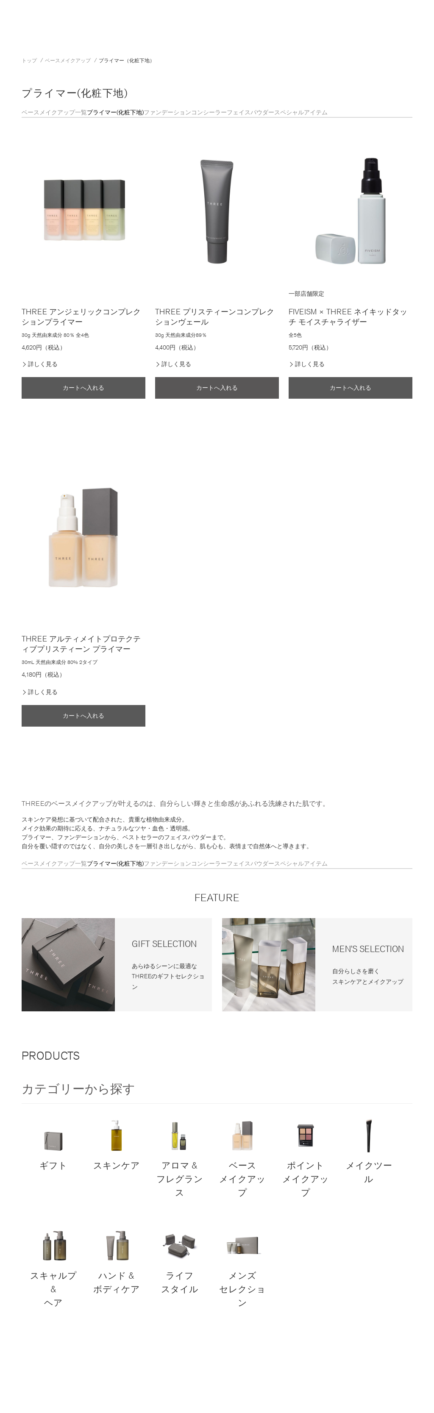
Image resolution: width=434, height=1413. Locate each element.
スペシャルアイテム (301, 112)
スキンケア (116, 1143)
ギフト (53, 1143)
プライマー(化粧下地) (115, 112)
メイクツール (369, 1150)
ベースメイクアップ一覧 (54, 112)
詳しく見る (43, 364)
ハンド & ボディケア (116, 1260)
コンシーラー (209, 112)
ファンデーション (167, 112)
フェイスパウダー (250, 112)
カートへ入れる (83, 387)
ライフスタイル (179, 1260)
